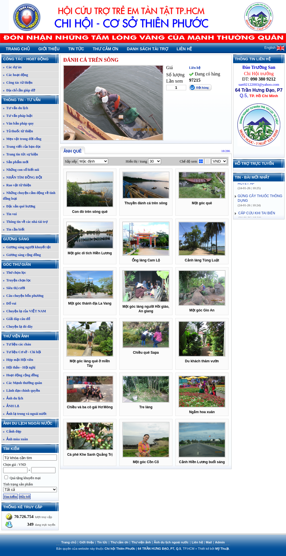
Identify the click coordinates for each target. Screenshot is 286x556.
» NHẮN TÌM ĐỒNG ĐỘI (22, 177)
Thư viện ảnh (30, 336)
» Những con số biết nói (21, 170)
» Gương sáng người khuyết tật (27, 247)
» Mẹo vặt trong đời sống (22, 139)
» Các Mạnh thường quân (22, 383)
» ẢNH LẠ (11, 406)
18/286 (225, 151)
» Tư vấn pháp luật (18, 116)
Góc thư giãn (30, 264)
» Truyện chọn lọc (17, 280)
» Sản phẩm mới (15, 162)
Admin (220, 542)
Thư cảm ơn (105, 49)
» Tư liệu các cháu (17, 344)
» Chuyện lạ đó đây (18, 327)
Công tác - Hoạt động (30, 59)
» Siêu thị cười (14, 288)
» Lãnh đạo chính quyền (21, 391)
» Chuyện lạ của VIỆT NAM (24, 311)
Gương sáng (30, 239)
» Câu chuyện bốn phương (23, 296)
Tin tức (76, 49)
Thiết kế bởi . (214, 548)
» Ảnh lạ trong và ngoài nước (25, 414)
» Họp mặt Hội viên (18, 360)
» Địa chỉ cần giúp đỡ (19, 90)
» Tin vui (10, 214)
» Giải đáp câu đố (16, 319)
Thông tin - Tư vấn (30, 100)
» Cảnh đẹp (12, 431)
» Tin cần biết (14, 229)
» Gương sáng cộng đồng (22, 255)
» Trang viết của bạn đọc (22, 147)
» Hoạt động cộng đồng (21, 375)
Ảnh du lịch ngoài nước (30, 423)
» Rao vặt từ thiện (17, 185)
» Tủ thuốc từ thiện (18, 131)
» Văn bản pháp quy (18, 123)
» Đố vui (9, 303)
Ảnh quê (72, 151)
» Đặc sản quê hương (19, 206)
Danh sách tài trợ (147, 49)
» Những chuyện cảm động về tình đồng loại (29, 196)
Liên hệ (184, 49)
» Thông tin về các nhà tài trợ (25, 222)
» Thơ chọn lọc (14, 273)
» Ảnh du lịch (13, 398)
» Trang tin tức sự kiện (20, 154)
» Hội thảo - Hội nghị (19, 367)
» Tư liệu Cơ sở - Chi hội (22, 352)
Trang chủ (18, 49)
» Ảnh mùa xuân (15, 439)
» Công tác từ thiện (17, 83)
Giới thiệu (48, 49)
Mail (209, 542)
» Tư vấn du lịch (15, 108)
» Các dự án (12, 67)
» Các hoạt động (15, 75)
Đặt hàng (202, 87)
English (274, 48)
